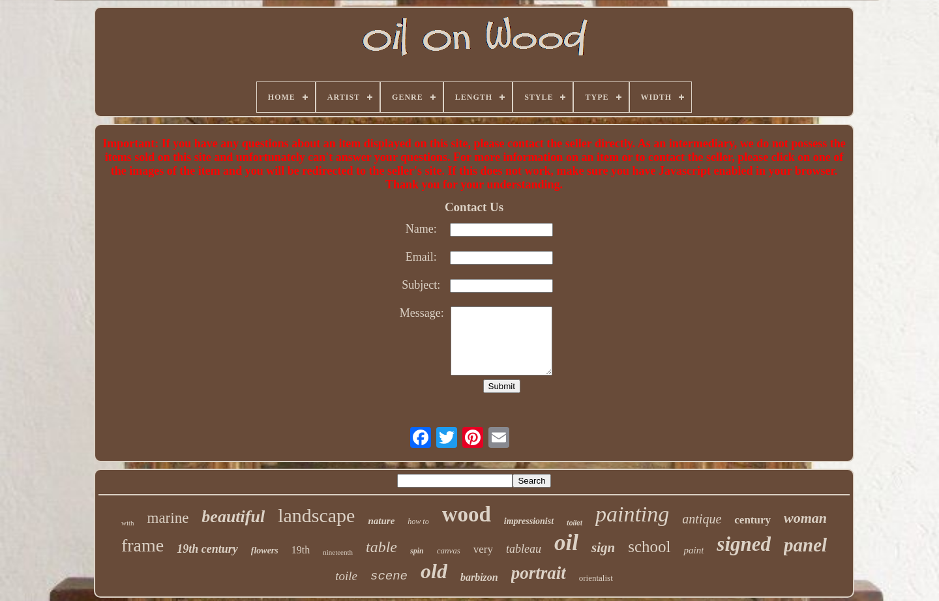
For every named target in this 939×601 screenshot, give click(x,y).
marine (168, 518)
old (434, 571)
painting (632, 514)
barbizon (479, 577)
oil (566, 542)
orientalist (596, 578)
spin (417, 550)
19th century (207, 548)
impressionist (529, 521)
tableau (523, 548)
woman (805, 518)
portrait (538, 573)
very (483, 549)
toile (346, 576)
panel (805, 545)
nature (381, 521)
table (381, 546)
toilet (574, 523)
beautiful (233, 516)
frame (142, 545)
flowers (264, 550)
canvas (448, 550)
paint (693, 550)
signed (744, 544)
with (127, 523)
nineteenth (338, 552)
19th (300, 549)
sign (603, 547)
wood (466, 514)
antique (701, 519)
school (649, 546)
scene (389, 576)
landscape (316, 515)
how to (418, 521)
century (752, 520)
